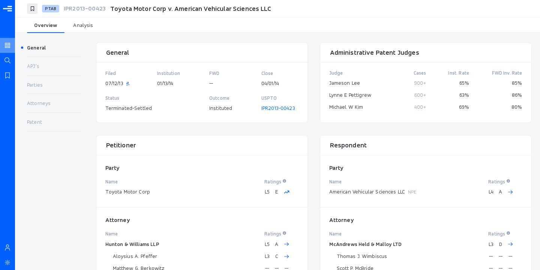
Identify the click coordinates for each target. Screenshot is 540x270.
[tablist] (277, 25)
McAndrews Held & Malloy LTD (365, 244)
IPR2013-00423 (278, 108)
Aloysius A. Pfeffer (135, 256)
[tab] (45, 25)
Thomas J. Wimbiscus (362, 256)
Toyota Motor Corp (127, 192)
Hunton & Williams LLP (132, 244)
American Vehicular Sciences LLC (367, 192)
